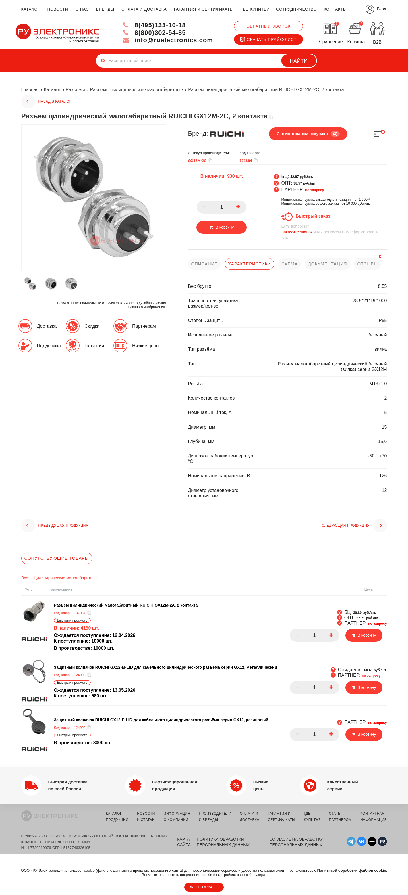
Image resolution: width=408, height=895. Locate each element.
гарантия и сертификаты (204, 9)
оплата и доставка (144, 9)
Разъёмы (75, 89)
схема (289, 263)
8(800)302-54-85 (154, 32)
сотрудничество (296, 9)
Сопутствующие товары (56, 558)
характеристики (249, 263)
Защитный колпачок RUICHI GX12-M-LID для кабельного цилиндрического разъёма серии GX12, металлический (165, 667)
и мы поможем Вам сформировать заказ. (334, 232)
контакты (335, 9)
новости (57, 9)
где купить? (255, 9)
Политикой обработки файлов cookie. (352, 870)
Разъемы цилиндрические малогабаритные (136, 89)
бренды (105, 9)
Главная (30, 89)
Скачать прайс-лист (268, 39)
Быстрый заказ (312, 216)
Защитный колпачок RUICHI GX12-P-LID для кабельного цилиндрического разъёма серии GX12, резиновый (161, 720)
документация (327, 263)
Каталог (52, 89)
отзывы (367, 263)
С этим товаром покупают (307, 133)
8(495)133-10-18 (154, 25)
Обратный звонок (268, 26)
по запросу (314, 190)
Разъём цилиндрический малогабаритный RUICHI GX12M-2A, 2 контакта (126, 605)
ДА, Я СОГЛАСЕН (204, 887)
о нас (82, 9)
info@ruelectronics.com (167, 40)
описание (204, 263)
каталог (30, 9)
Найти (299, 61)
